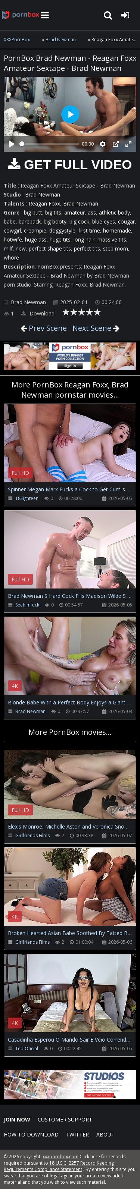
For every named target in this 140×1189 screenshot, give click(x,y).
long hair (84, 239)
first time (89, 230)
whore (11, 257)
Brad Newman (61, 39)
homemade (117, 230)
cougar (126, 221)
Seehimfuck (27, 605)
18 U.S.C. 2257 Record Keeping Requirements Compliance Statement (59, 1166)
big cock (79, 221)
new (21, 248)
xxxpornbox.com (60, 1156)
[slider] (49, 143)
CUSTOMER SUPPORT (65, 1119)
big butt (33, 212)
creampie (35, 230)
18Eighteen (26, 498)
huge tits (60, 239)
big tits (53, 212)
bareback (30, 221)
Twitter (77, 1134)
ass (92, 212)
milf (8, 248)
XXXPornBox (17, 39)
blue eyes (103, 221)
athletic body (114, 212)
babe (10, 221)
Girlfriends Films (32, 835)
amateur (74, 212)
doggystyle (62, 230)
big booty (55, 221)
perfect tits (87, 248)
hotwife (13, 239)
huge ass (36, 239)
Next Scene (92, 328)
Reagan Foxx (44, 203)
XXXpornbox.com (20, 15)
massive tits (111, 239)
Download (38, 313)
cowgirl (12, 230)
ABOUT (105, 1134)
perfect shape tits (50, 248)
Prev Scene (47, 328)
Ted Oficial (26, 1048)
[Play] (12, 144)
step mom (115, 248)
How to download (31, 1134)
